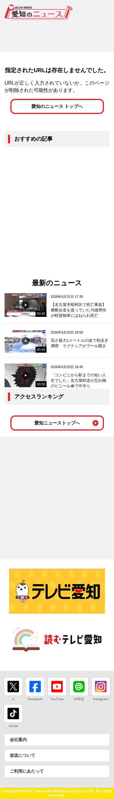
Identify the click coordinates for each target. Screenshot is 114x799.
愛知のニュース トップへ (57, 106)
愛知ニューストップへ (57, 422)
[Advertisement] (57, 33)
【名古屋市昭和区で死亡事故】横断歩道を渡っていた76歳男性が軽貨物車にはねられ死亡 (78, 310)
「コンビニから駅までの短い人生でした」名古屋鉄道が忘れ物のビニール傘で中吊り (78, 380)
